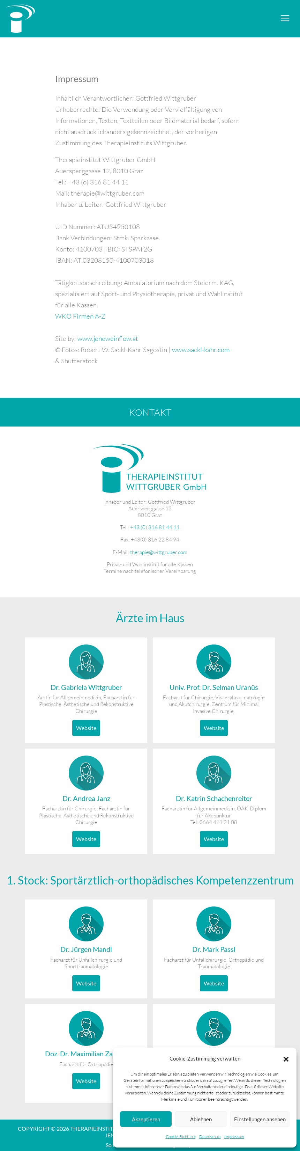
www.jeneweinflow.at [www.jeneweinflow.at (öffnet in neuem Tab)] (107, 338)
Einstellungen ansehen (260, 1119)
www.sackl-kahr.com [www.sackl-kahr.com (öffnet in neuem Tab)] (201, 349)
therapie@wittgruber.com (158, 552)
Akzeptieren (146, 1119)
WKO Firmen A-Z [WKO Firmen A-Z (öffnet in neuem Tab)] (80, 316)
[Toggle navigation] (285, 18)
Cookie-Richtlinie (181, 1136)
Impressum (234, 1136)
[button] (286, 1058)
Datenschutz (210, 1136)
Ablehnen (201, 1119)
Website (86, 727)
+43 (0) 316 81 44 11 (155, 527)
